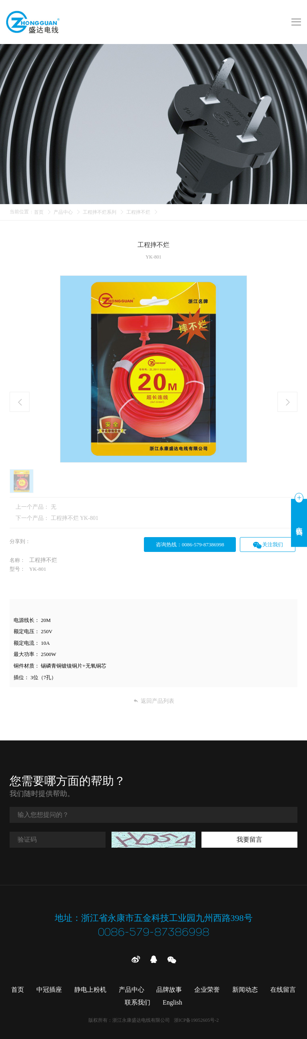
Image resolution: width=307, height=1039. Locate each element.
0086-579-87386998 (153, 933)
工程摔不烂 (138, 212)
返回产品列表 (153, 701)
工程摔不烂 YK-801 (74, 518)
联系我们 (137, 1002)
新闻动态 (245, 989)
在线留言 (283, 989)
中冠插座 (49, 989)
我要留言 (249, 839)
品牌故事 (169, 989)
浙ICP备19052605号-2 (196, 1020)
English (172, 1002)
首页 (39, 212)
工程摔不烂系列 (99, 212)
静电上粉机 (90, 989)
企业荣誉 (207, 989)
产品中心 (63, 212)
